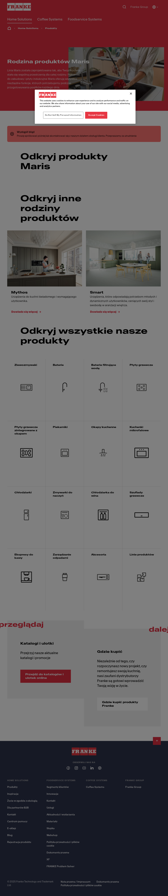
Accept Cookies (96, 115)
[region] (85, 107)
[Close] (131, 93)
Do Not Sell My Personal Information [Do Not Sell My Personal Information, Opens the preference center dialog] (63, 115)
